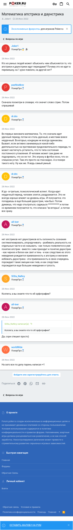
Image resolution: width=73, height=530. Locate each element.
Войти (5, 488)
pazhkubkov (17, 85)
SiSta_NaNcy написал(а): (17, 324)
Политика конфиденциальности (19, 512)
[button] (5, 4)
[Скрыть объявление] (66, 29)
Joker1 (7, 19)
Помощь (41, 512)
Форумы (6, 466)
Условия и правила (30, 507)
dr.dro (14, 116)
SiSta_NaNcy (18, 276)
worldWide (16, 347)
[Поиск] (68, 4)
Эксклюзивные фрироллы (26, 29)
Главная (6, 460)
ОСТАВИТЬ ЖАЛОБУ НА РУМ (25, 525)
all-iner (15, 222)
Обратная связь (10, 473)
